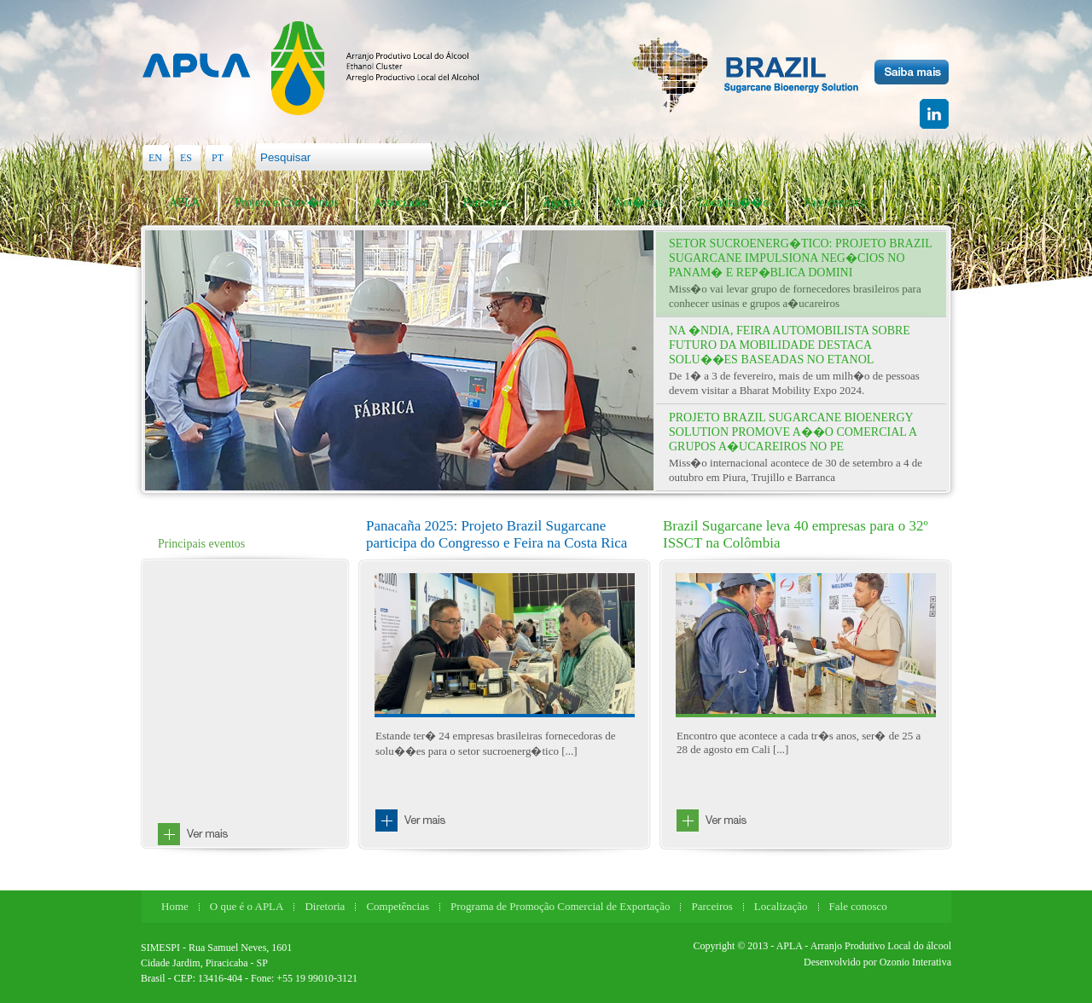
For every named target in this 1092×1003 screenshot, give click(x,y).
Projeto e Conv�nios (287, 202)
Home (175, 906)
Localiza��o (733, 202)
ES (186, 158)
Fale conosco (835, 202)
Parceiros (485, 202)
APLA (184, 202)
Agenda (561, 202)
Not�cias (638, 202)
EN (155, 158)
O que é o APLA (247, 906)
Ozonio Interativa (915, 962)
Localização (781, 906)
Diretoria (325, 906)
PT (218, 158)
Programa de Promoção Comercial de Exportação (560, 906)
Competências (397, 906)
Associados (401, 202)
